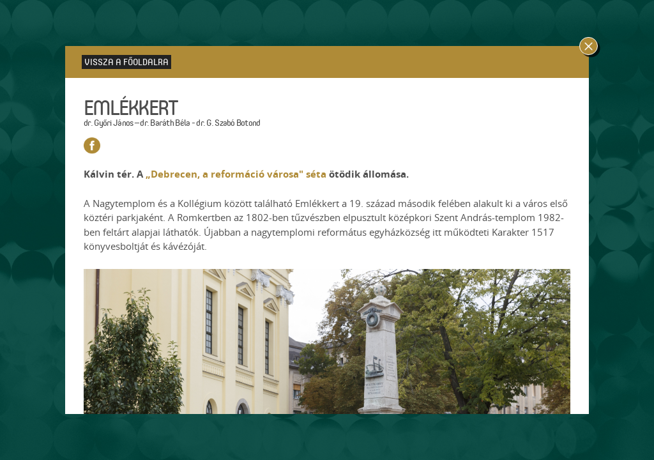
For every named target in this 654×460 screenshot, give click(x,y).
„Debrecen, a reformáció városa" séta (236, 174)
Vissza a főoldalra (126, 61)
